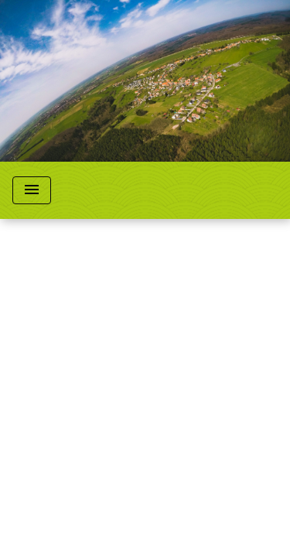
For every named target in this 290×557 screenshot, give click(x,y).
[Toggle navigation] (31, 190)
